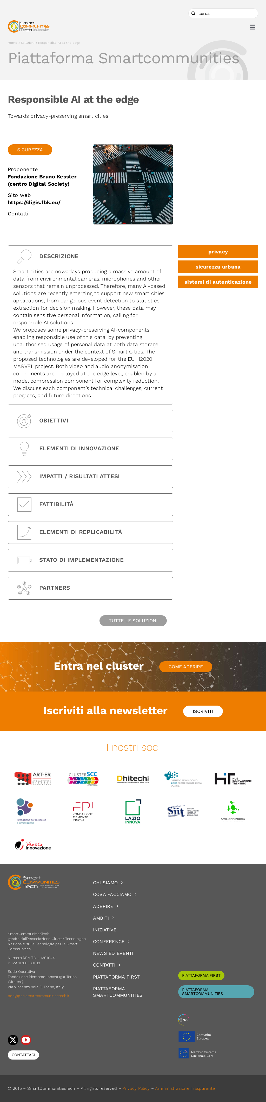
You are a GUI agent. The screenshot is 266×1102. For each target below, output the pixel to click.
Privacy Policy (136, 1088)
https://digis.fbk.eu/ (34, 202)
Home (12, 43)
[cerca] (223, 13)
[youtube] (26, 1040)
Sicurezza (30, 149)
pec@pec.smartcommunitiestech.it (39, 996)
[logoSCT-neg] (34, 877)
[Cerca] (193, 13)
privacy (218, 251)
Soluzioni (28, 43)
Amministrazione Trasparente (185, 1088)
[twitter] (13, 1040)
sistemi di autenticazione (218, 282)
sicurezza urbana (218, 267)
